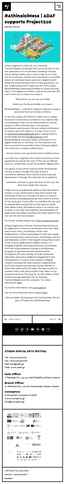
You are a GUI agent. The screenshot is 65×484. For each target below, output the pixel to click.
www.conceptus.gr (15, 398)
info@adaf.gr (17, 364)
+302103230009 (18, 361)
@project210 (36, 137)
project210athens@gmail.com (22, 134)
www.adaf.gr (39, 288)
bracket (9, 478)
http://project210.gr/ (47, 221)
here (19, 283)
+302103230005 (18, 357)
